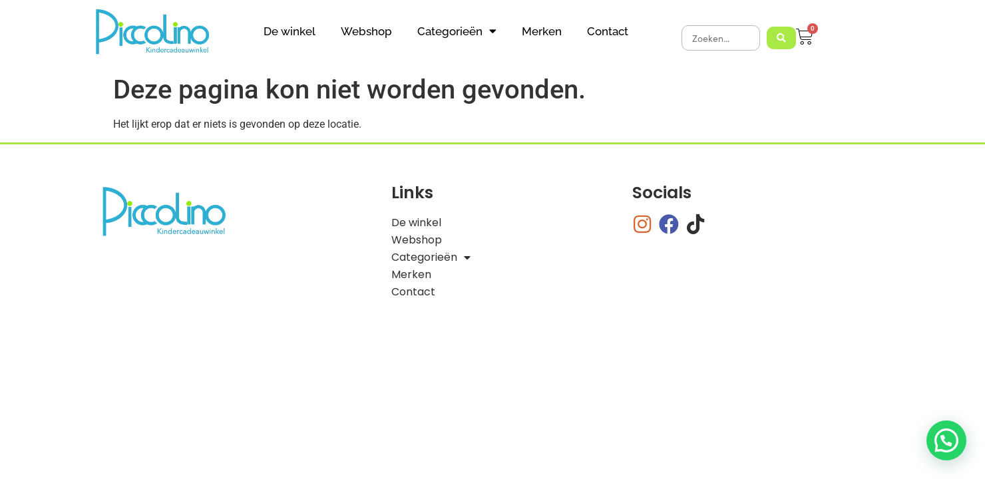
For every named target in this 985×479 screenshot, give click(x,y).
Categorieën (456, 31)
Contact (607, 31)
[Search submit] (781, 38)
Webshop (366, 31)
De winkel (289, 31)
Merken (542, 31)
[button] (946, 440)
